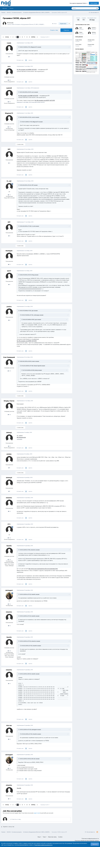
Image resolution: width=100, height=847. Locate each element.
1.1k (9, 194)
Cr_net (9, 181)
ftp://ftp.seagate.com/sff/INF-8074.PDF (27, 69)
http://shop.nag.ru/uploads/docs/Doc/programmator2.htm (43, 568)
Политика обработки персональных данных (87, 840)
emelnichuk (95, 27)
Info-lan (9, 725)
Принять (94, 844)
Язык (39, 837)
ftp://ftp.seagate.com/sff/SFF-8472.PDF (45, 100)
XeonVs (9, 546)
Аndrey (94, 32)
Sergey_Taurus (9, 401)
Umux (80, 32)
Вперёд (33, 37)
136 (9, 414)
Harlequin (9, 251)
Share (54, 23)
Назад (7, 37)
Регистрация (94, 3)
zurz (9, 66)
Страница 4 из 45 (44, 37)
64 (9, 739)
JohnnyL (9, 432)
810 (9, 80)
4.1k (9, 604)
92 (9, 264)
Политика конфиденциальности (90, 838)
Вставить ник (20, 60)
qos (12, 22)
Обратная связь (52, 837)
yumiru (9, 306)
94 (9, 446)
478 (9, 371)
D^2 (9, 524)
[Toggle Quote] (19, 47)
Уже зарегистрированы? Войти (79, 3)
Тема (44, 837)
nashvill (9, 88)
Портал (11, 8)
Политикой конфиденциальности (43, 845)
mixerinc (9, 498)
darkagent (9, 590)
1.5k (9, 537)
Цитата (30, 60)
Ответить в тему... (15, 819)
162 (9, 101)
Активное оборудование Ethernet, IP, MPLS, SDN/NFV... (30, 24)
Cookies (60, 837)
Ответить (66, 30)
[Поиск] (79, 8)
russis (9, 43)
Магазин (5, 8)
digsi (80, 27)
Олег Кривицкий (9, 357)
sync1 (9, 271)
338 (9, 559)
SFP (9, 149)
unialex (8, 454)
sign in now (37, 813)
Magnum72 (9, 113)
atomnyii (9, 477)
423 (9, 127)
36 (9, 511)
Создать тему (54, 30)
